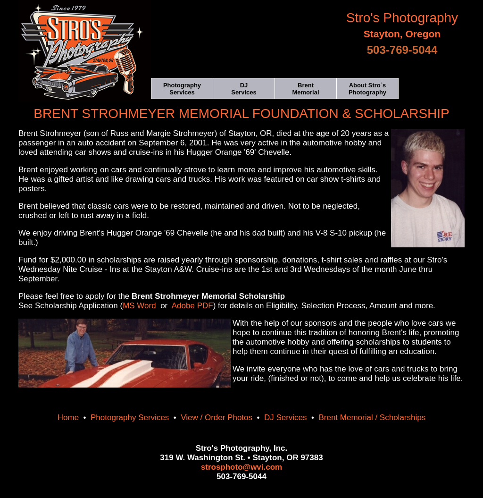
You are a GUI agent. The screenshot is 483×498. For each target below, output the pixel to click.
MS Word (139, 305)
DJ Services (285, 417)
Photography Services (130, 417)
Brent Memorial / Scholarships (371, 417)
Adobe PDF (192, 305)
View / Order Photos (216, 417)
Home (68, 417)
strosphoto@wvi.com (241, 467)
